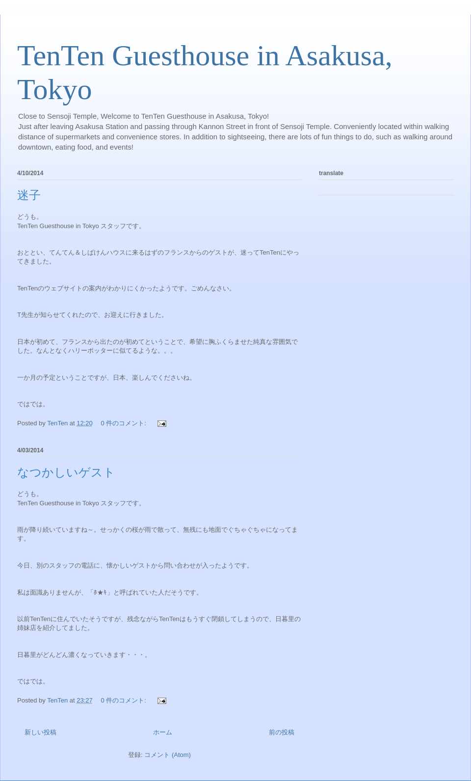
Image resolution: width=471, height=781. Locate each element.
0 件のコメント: (124, 423)
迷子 (29, 195)
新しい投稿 (40, 732)
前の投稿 (281, 732)
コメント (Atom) (167, 754)
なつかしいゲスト (66, 472)
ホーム (162, 732)
